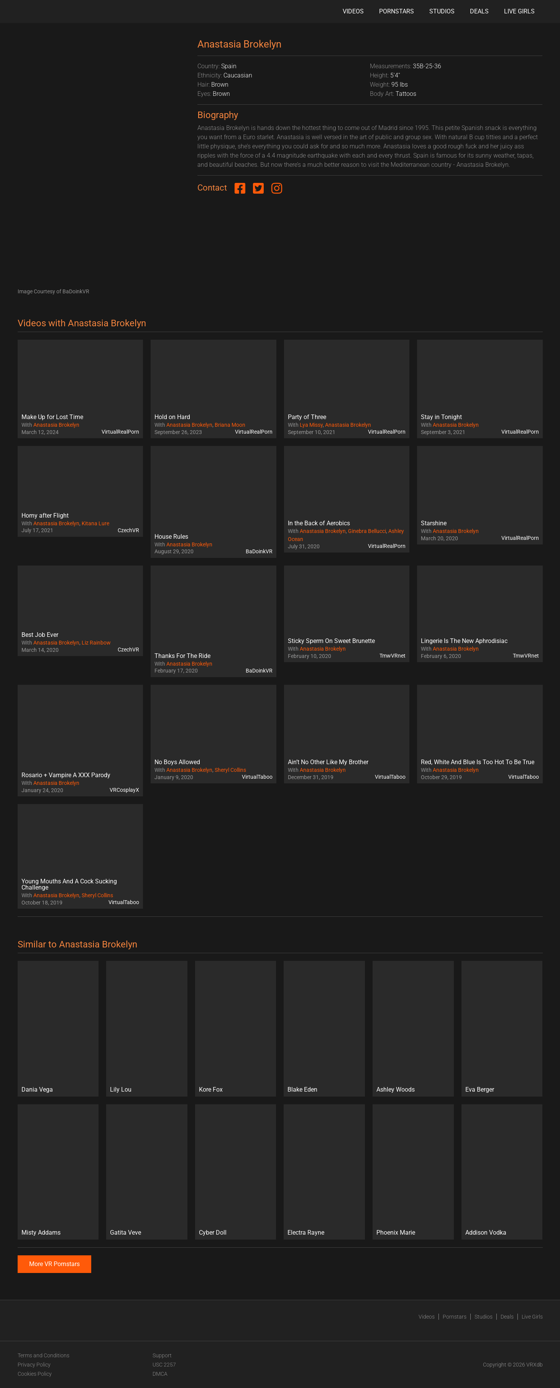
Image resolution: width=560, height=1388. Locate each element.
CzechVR (128, 530)
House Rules (171, 536)
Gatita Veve (125, 1232)
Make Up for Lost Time (52, 417)
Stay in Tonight (441, 417)
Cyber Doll (213, 1232)
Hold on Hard (172, 417)
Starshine (434, 523)
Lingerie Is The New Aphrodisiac (464, 641)
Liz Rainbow (96, 643)
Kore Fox (211, 1089)
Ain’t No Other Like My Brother (328, 762)
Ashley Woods (395, 1089)
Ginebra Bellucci (367, 531)
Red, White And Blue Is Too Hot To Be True (477, 762)
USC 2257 (164, 1365)
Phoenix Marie (395, 1232)
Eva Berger (479, 1089)
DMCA (160, 1374)
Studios (442, 11)
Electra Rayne (305, 1232)
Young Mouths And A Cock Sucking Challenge (69, 884)
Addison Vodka (485, 1232)
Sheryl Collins (230, 770)
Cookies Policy (35, 1374)
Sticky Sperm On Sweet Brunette (331, 641)
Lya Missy (311, 425)
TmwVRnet (392, 656)
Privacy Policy (34, 1365)
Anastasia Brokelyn (56, 425)
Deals (479, 11)
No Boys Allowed (177, 762)
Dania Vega (37, 1089)
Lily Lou (120, 1089)
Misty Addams (41, 1232)
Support (162, 1355)
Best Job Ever (39, 634)
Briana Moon (230, 425)
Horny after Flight (45, 515)
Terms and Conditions (43, 1355)
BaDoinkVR (259, 551)
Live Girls (519, 11)
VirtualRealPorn (120, 432)
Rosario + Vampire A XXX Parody (65, 775)
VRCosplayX (124, 790)
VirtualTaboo (257, 777)
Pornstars (396, 11)
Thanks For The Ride (182, 655)
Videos (353, 11)
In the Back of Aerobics (319, 523)
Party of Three (307, 417)
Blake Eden (302, 1089)
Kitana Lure (95, 523)
